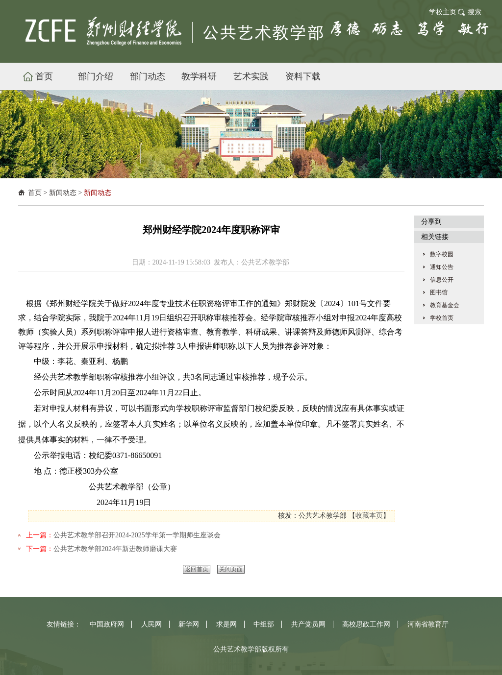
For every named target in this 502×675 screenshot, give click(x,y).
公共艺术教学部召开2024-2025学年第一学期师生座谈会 (137, 535)
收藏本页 (369, 515)
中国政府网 (107, 624)
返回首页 (196, 569)
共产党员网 (308, 624)
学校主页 (442, 12)
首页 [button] (44, 76)
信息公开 (441, 279)
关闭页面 (231, 569)
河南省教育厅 (428, 624)
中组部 (263, 624)
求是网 (226, 624)
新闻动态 (62, 192)
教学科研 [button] (199, 76)
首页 (35, 192)
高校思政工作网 (366, 624)
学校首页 (441, 317)
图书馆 (439, 292)
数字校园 (441, 254)
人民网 (151, 624)
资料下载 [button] (303, 76)
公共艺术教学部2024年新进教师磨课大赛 (115, 549)
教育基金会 (444, 305)
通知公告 (441, 267)
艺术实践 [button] (251, 76)
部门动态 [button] (147, 76)
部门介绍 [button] (95, 76)
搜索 (474, 12)
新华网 (188, 624)
